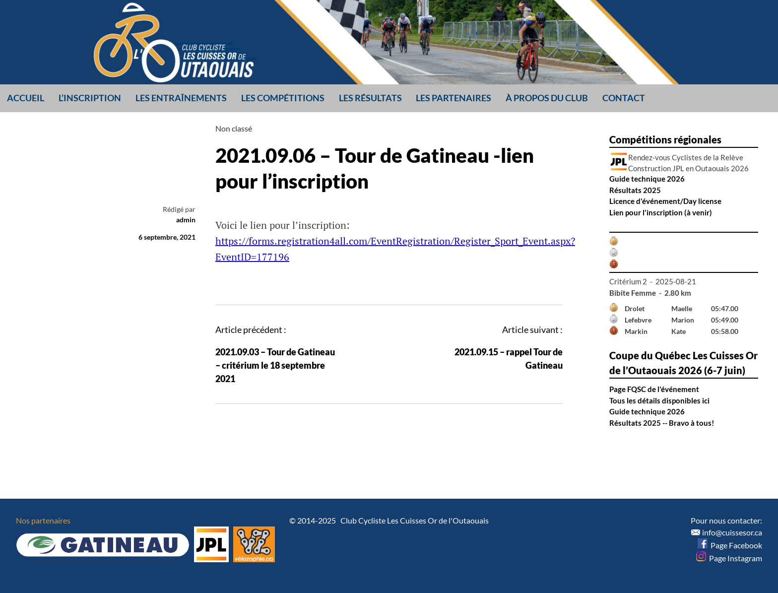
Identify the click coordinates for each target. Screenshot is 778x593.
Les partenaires (453, 97)
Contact (623, 97)
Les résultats (370, 97)
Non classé (233, 128)
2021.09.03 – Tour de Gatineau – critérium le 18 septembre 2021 (275, 365)
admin (185, 219)
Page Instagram (729, 558)
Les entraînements (181, 97)
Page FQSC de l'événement (654, 389)
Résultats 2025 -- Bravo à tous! (661, 422)
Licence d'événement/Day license (665, 201)
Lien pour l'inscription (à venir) (660, 212)
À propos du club (547, 97)
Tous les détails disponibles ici (659, 400)
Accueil (25, 97)
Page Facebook (730, 545)
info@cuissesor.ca (732, 532)
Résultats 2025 (635, 190)
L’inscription (90, 97)
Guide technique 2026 (647, 178)
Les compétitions (282, 97)
